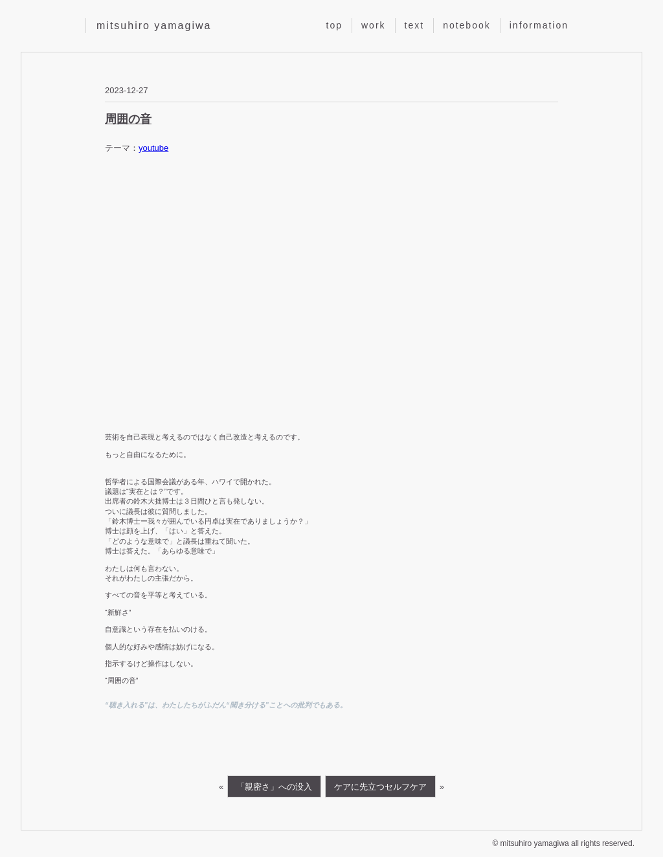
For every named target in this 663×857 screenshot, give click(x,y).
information (539, 25)
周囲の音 (128, 119)
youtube (153, 148)
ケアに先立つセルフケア (380, 787)
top (334, 25)
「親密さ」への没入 (274, 787)
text (415, 25)
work (373, 25)
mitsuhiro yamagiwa (153, 25)
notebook (467, 25)
